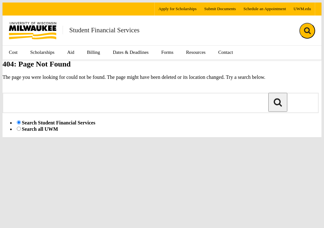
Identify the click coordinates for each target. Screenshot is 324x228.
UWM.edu (302, 8)
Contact (225, 52)
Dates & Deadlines (130, 52)
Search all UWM (40, 129)
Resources (196, 52)
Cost (13, 52)
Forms (167, 52)
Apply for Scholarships (178, 8)
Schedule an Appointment (264, 8)
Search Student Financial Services (58, 122)
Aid (70, 52)
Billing (93, 52)
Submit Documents (220, 8)
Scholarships (42, 52)
